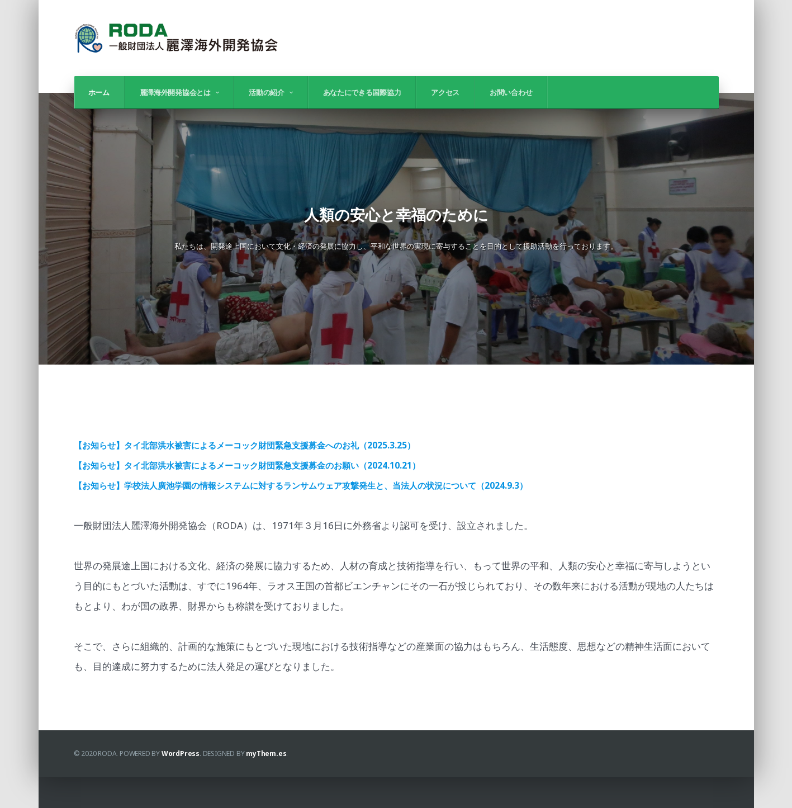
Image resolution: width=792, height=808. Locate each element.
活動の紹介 (266, 92)
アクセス (445, 92)
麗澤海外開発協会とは (175, 92)
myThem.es (266, 784)
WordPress (181, 784)
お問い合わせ (511, 92)
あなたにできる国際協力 (362, 92)
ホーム (99, 92)
